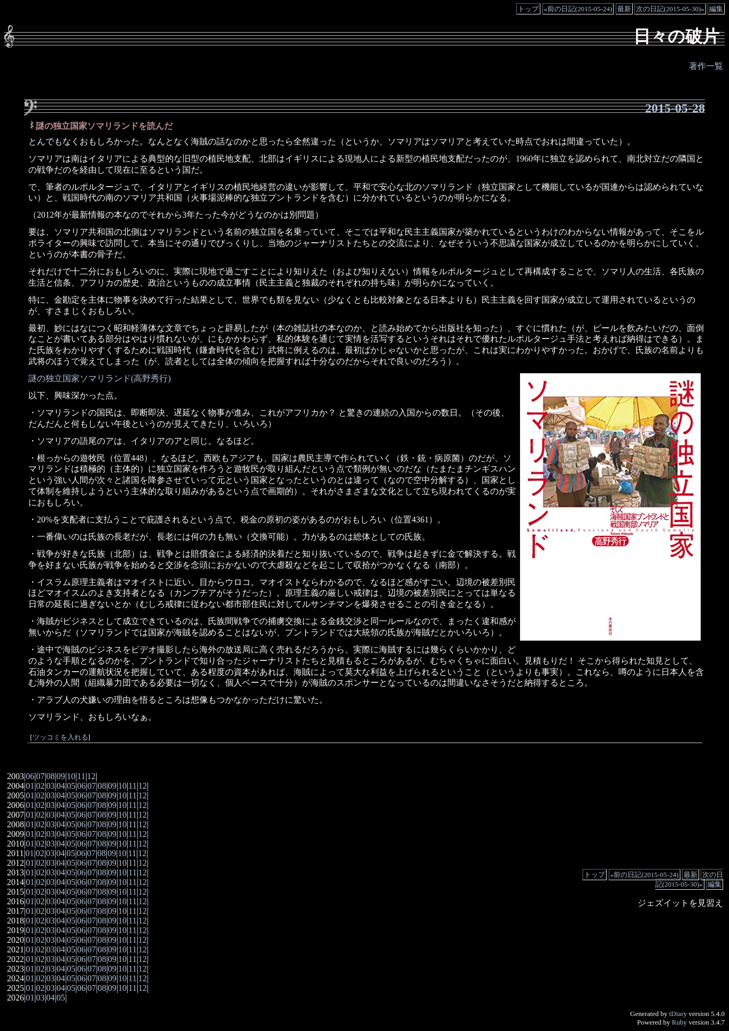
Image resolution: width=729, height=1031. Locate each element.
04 (61, 785)
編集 (716, 9)
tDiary (678, 1014)
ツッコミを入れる (60, 737)
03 (50, 785)
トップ (528, 9)
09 (61, 776)
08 (50, 776)
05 (71, 785)
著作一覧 (706, 66)
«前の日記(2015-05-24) (578, 9)
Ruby (679, 1022)
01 (30, 785)
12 (91, 776)
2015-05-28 (675, 108)
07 (40, 776)
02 (40, 785)
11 (81, 776)
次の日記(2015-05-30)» (670, 9)
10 (71, 776)
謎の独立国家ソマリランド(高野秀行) (99, 378)
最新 (624, 9)
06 (30, 776)
